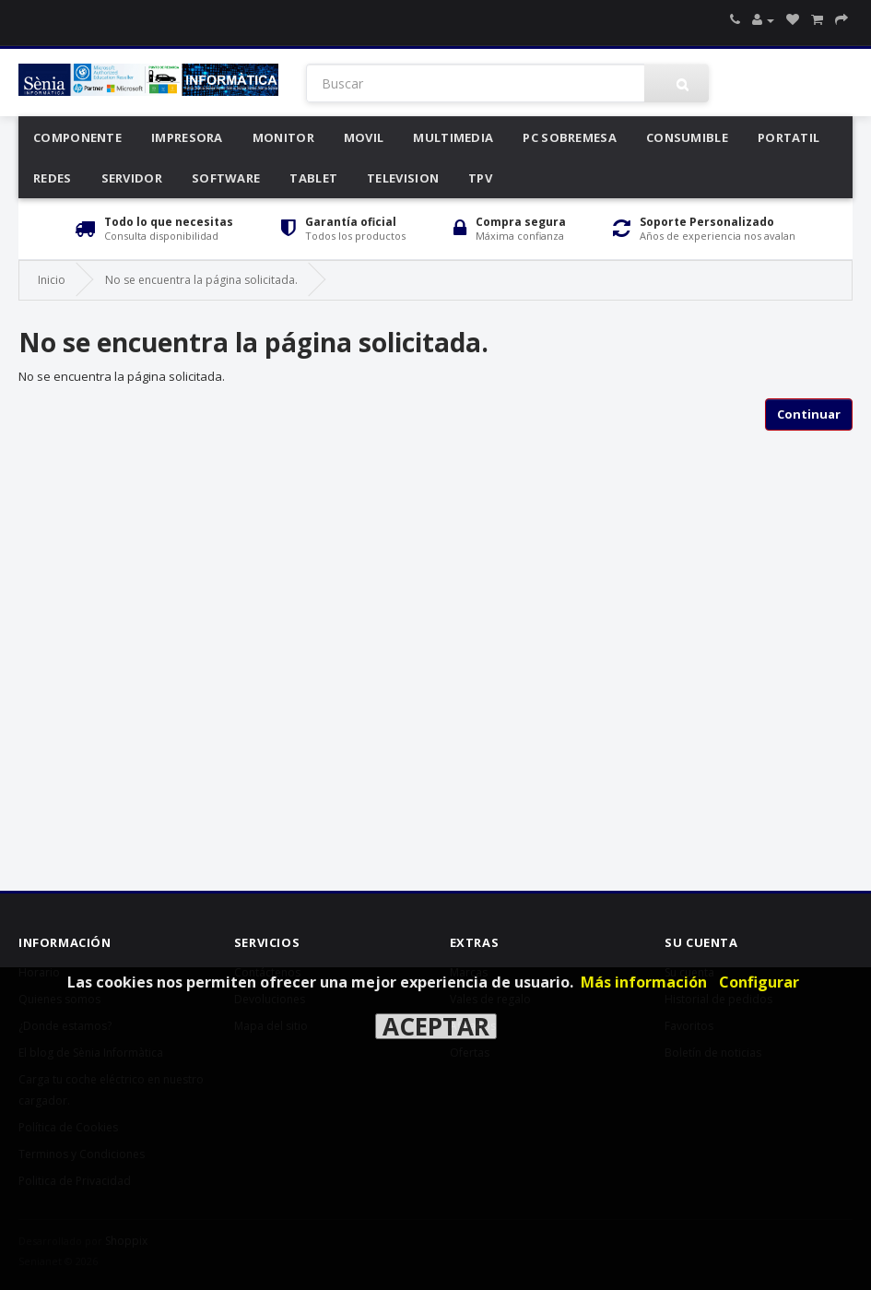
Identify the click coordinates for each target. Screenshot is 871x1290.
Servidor (131, 178)
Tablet (313, 178)
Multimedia (453, 137)
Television (403, 178)
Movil (364, 137)
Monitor (283, 137)
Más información (644, 982)
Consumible (687, 137)
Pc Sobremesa (570, 137)
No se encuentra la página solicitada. (201, 280)
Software (226, 178)
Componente (77, 137)
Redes (52, 178)
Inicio (51, 280)
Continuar (809, 414)
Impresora (187, 137)
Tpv (480, 178)
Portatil (788, 137)
